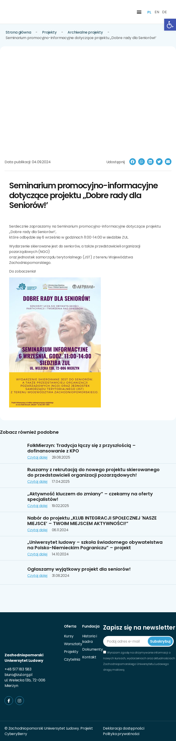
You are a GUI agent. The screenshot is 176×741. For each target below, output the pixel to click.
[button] (139, 12)
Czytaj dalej (37, 457)
